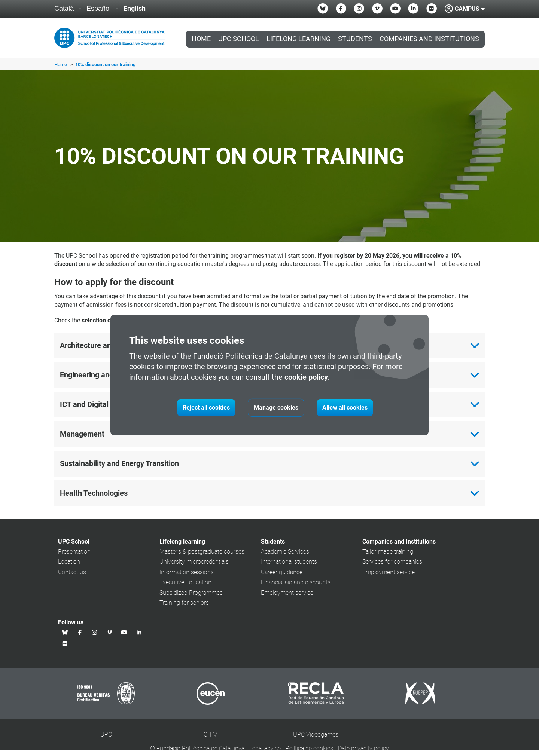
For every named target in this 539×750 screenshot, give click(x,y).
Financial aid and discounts (296, 582)
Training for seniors (184, 602)
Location (69, 561)
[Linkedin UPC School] (413, 8)
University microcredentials (194, 561)
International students (289, 561)
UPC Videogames (315, 734)
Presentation (74, 551)
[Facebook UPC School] (341, 8)
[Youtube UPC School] (395, 8)
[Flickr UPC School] (431, 8)
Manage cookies (276, 407)
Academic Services (285, 551)
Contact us (72, 572)
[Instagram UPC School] (359, 8)
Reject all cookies (206, 407)
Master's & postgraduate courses (201, 551)
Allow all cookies (345, 407)
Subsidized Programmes (191, 592)
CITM (211, 734)
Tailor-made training (387, 551)
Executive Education (185, 582)
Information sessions (186, 572)
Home (201, 39)
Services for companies (392, 561)
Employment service (287, 592)
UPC (106, 734)
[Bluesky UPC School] (322, 8)
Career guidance (281, 572)
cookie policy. (306, 377)
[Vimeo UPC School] (377, 8)
